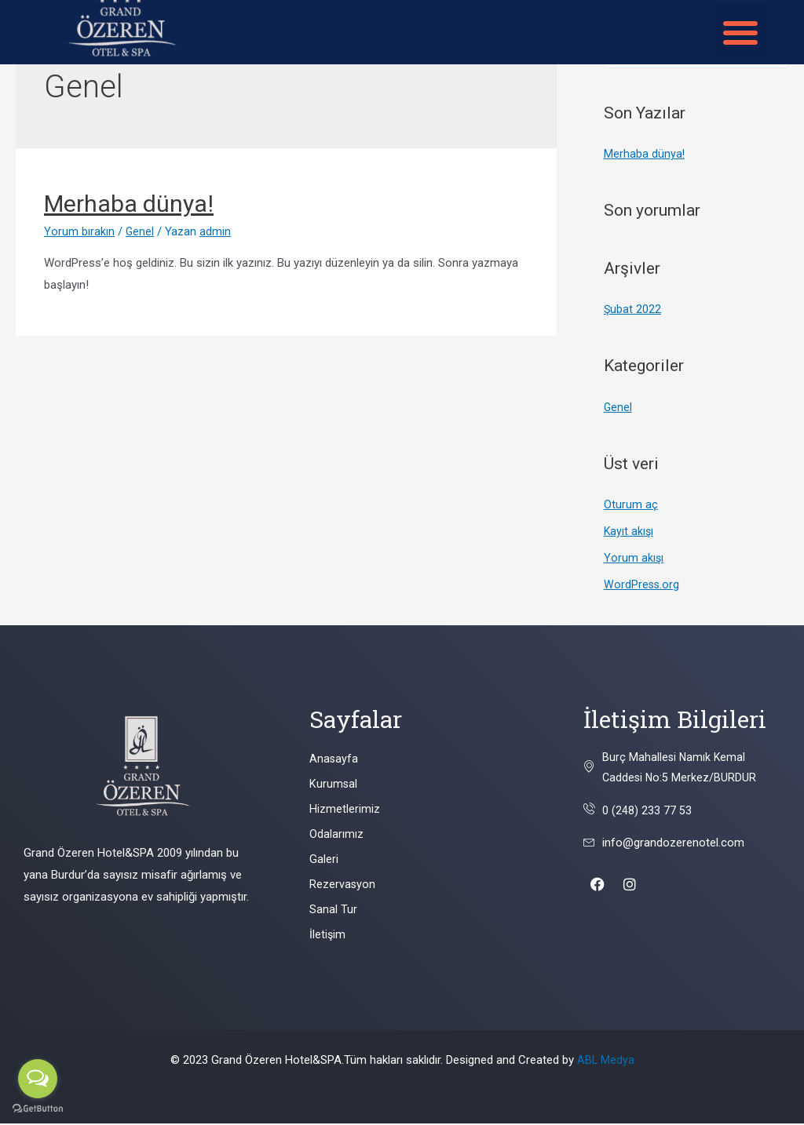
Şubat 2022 (633, 311)
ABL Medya (605, 1061)
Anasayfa (334, 761)
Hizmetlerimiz (344, 811)
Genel (140, 231)
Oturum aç (631, 506)
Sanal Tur (333, 912)
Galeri (323, 861)
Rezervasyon (342, 886)
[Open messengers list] (37, 1078)
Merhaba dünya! (129, 203)
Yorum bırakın (79, 231)
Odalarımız (336, 836)
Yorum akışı (634, 559)
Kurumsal (333, 786)
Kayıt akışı (629, 533)
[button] (740, 32)
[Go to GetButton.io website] (38, 1109)
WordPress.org (642, 586)
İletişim (327, 937)
